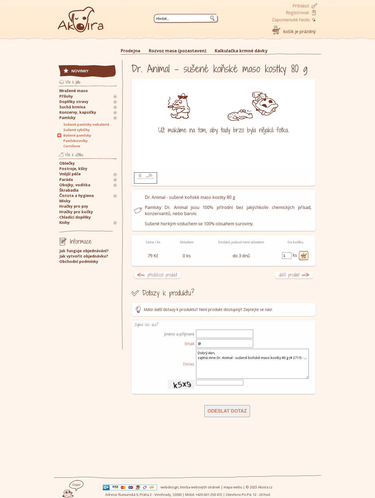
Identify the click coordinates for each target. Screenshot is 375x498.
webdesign (169, 487)
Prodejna (130, 51)
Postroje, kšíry (73, 168)
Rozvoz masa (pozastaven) (177, 51)
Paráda (66, 179)
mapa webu (233, 487)
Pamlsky (67, 117)
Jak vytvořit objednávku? (83, 256)
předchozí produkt (162, 275)
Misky (65, 200)
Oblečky (67, 163)
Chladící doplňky (75, 217)
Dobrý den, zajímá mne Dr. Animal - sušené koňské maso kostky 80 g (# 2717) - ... (252, 364)
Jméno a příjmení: (179, 334)
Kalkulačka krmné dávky (241, 51)
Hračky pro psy (73, 206)
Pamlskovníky (75, 140)
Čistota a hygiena (76, 195)
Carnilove (71, 146)
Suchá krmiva (72, 106)
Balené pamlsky (77, 135)
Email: (190, 343)
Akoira (80, 16)
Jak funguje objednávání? (84, 250)
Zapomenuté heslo (291, 20)
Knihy (64, 222)
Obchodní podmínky (78, 261)
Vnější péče (70, 173)
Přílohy (66, 96)
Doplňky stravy (73, 101)
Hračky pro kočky (76, 211)
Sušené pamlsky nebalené (86, 124)
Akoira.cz (265, 487)
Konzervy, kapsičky (77, 112)
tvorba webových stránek (200, 487)
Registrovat (297, 12)
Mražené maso (73, 90)
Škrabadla (69, 190)
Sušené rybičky (76, 129)
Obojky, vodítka (74, 184)
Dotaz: (189, 363)
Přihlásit (300, 6)
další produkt (289, 275)
